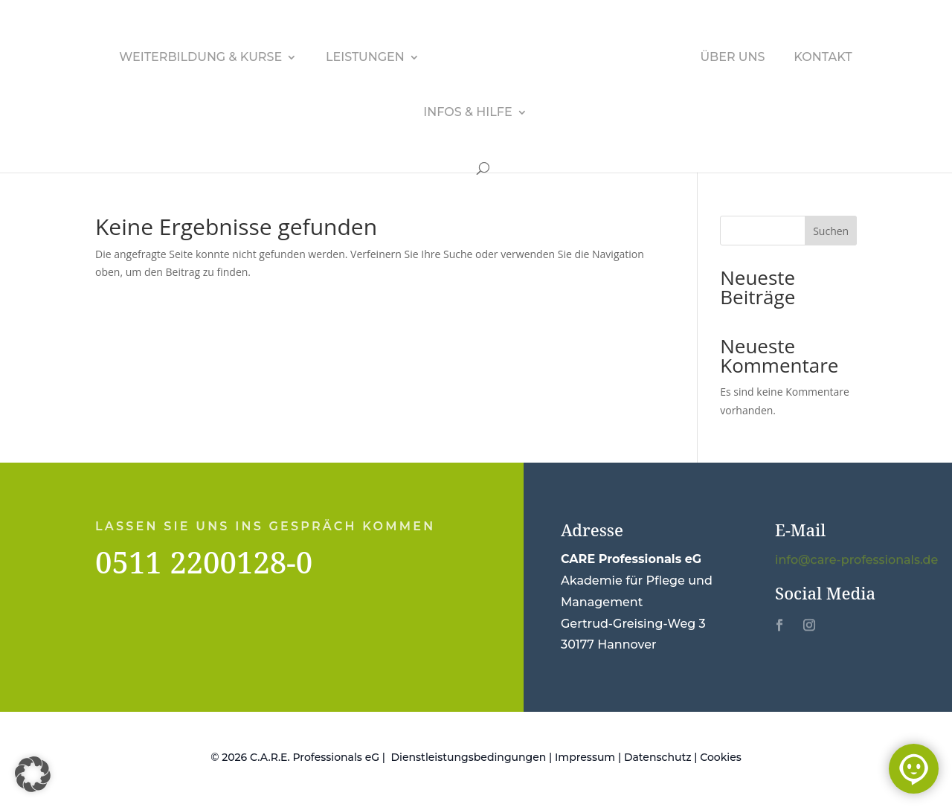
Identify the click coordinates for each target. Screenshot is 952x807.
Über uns (732, 58)
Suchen (831, 231)
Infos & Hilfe (467, 113)
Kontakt (823, 58)
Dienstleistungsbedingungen (469, 757)
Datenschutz (658, 757)
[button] (32, 774)
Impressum (585, 757)
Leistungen (365, 58)
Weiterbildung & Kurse (200, 58)
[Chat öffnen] (914, 769)
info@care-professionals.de (856, 560)
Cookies (721, 757)
